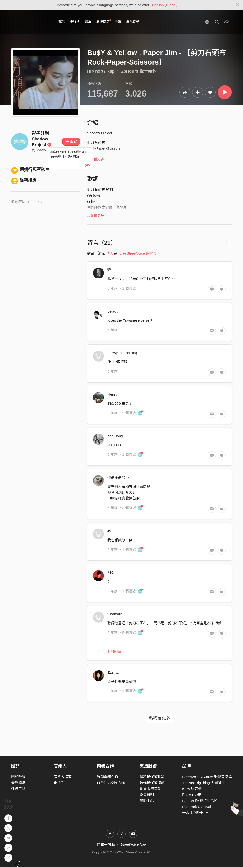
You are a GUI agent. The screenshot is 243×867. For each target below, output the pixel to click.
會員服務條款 (150, 789)
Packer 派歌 (191, 795)
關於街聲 (18, 777)
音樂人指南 (63, 777)
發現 (61, 21)
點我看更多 (159, 718)
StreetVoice (30, 21)
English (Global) (165, 5)
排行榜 (75, 21)
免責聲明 (147, 795)
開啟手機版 (106, 844)
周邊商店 (103, 21)
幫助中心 (147, 801)
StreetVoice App (133, 844)
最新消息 (18, 783)
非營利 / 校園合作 (111, 783)
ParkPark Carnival (196, 807)
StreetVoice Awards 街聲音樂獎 (207, 777)
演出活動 (133, 21)
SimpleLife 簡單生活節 (200, 801)
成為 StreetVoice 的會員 (138, 253)
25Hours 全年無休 (139, 71)
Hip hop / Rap (101, 71)
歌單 (88, 21)
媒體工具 (18, 789)
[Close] (237, 5)
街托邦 (59, 783)
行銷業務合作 (107, 777)
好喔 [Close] (88, 165)
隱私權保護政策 (152, 777)
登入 (109, 253)
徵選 (118, 21)
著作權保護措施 (152, 783)
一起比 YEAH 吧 (195, 813)
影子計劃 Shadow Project (41, 139)
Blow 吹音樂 (192, 789)
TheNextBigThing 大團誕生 (203, 783)
